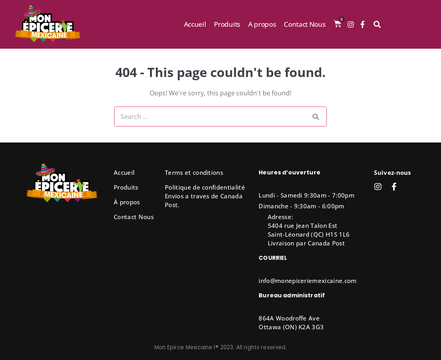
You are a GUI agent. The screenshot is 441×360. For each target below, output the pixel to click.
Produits (227, 24)
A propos (262, 24)
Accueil (195, 24)
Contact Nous (304, 24)
